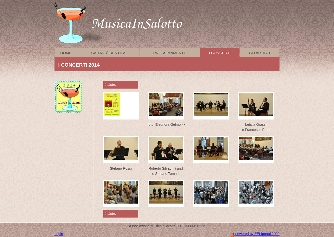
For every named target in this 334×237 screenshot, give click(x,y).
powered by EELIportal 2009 (255, 234)
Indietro (110, 85)
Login (58, 234)
